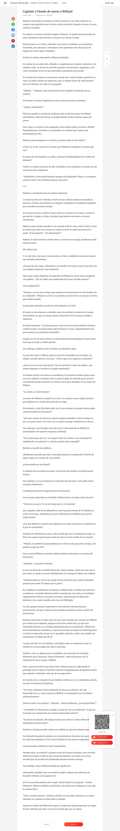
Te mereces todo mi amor (19, 3)
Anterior (46, 824)
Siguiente (73, 824)
